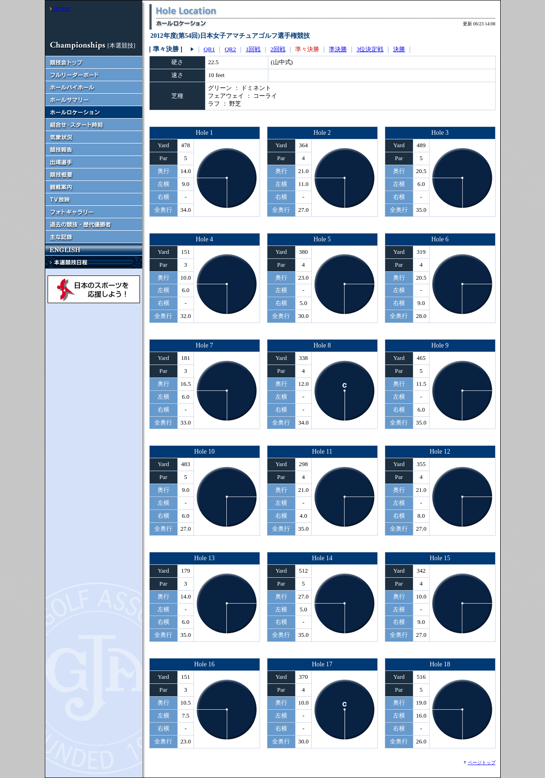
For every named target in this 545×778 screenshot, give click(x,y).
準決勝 (338, 49)
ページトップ (482, 762)
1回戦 (253, 49)
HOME (62, 8)
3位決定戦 (370, 49)
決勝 (399, 49)
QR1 (209, 49)
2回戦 (277, 49)
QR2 (230, 49)
